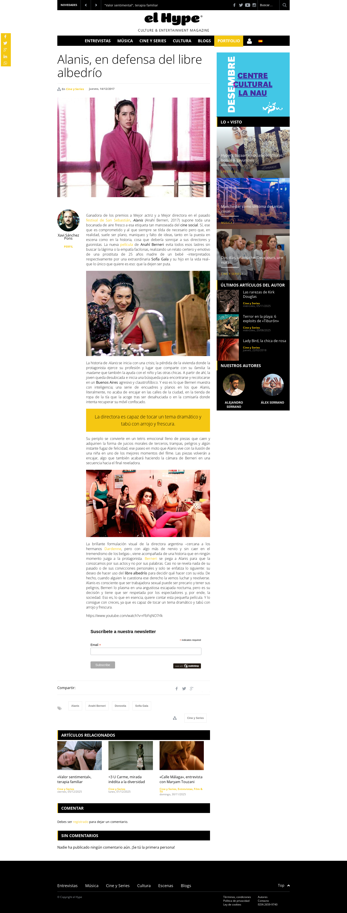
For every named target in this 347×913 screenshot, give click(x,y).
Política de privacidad (236, 901)
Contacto (263, 901)
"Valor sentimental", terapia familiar (131, 5)
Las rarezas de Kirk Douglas (258, 294)
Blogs (204, 40)
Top (284, 885)
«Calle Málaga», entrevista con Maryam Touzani (181, 779)
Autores (263, 897)
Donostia (120, 705)
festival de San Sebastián (108, 220)
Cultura (182, 40)
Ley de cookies (232, 904)
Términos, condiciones (237, 897)
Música (125, 40)
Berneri (151, 558)
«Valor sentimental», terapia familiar (74, 779)
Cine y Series (152, 40)
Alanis (75, 705)
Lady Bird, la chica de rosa (264, 340)
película (126, 244)
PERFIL (68, 246)
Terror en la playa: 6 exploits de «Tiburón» (261, 318)
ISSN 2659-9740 (268, 904)
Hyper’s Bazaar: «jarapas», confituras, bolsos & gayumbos (252, 158)
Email (96, 645)
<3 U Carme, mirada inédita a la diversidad (126, 779)
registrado (80, 822)
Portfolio (229, 40)
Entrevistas (98, 40)
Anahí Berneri (97, 705)
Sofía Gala (141, 705)
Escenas (165, 885)
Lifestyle (228, 171)
